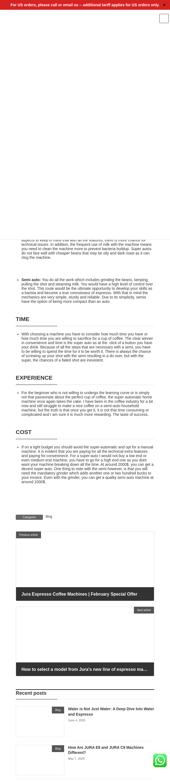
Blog (49, 516)
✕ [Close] (164, 5)
